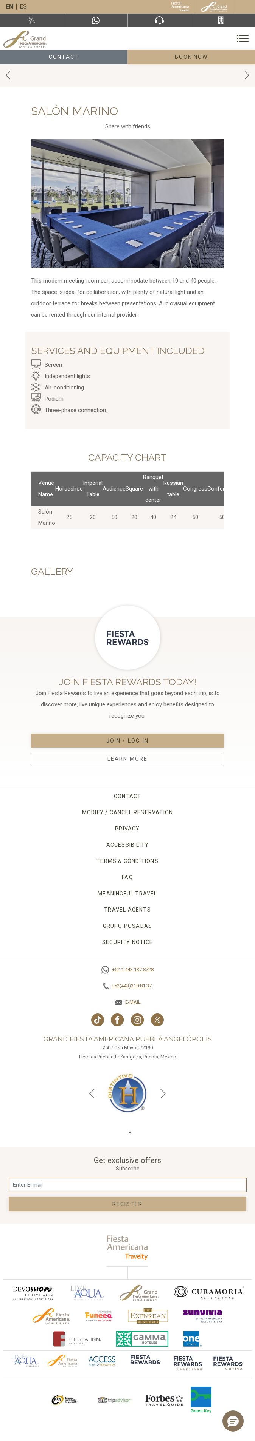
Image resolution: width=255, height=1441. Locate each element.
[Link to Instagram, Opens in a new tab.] (137, 1019)
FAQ (127, 877)
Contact (64, 57)
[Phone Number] (159, 20)
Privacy (127, 829)
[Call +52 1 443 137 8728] (127, 970)
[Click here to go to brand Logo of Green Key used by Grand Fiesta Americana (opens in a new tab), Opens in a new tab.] (201, 1400)
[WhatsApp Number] (96, 20)
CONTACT (127, 796)
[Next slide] (163, 1093)
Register (127, 1204)
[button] (233, 1421)
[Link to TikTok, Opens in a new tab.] (97, 1019)
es (23, 6)
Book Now (191, 57)
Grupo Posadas (127, 926)
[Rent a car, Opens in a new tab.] (32, 20)
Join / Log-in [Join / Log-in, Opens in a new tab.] (127, 741)
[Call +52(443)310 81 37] (223, 20)
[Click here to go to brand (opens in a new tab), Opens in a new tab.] (33, 1293)
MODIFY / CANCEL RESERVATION (127, 812)
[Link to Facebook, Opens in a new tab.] (117, 1019)
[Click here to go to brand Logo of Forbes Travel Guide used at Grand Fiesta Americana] (164, 1400)
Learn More (127, 759)
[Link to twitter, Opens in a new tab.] (157, 1019)
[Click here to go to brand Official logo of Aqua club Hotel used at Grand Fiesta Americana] (25, 1360)
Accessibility (127, 845)
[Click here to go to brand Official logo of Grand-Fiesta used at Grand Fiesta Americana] (139, 1293)
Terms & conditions (127, 861)
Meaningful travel (127, 893)
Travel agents (127, 910)
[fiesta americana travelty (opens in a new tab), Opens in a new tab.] (128, 1247)
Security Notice (127, 942)
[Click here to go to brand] (144, 1364)
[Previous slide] (92, 1093)
